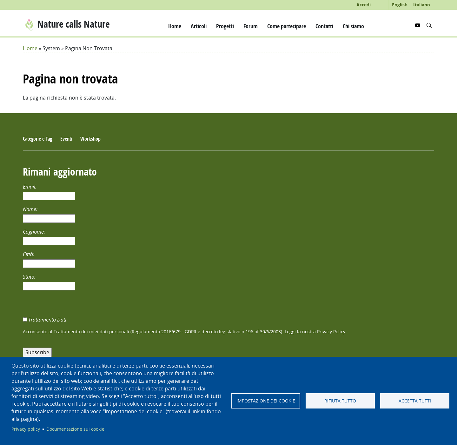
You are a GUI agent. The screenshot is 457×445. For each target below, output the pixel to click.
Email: (30, 186)
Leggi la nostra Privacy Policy (315, 332)
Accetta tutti (415, 401)
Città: (29, 254)
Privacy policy (25, 429)
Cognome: (34, 231)
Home (174, 26)
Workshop (90, 138)
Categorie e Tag (37, 138)
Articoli (199, 26)
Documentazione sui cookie (75, 429)
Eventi (66, 138)
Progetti (225, 26)
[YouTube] (418, 25)
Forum (250, 26)
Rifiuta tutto (340, 401)
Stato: (30, 276)
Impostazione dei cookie (265, 401)
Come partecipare (286, 26)
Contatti (324, 26)
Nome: (31, 209)
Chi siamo (353, 26)
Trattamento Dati (48, 319)
